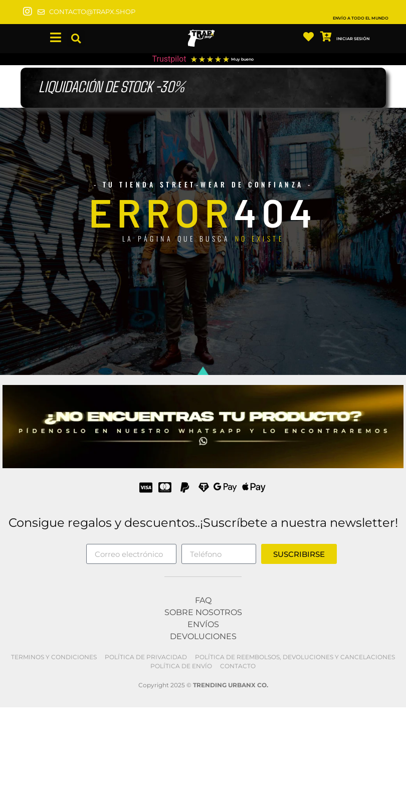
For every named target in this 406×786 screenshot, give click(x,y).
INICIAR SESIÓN (352, 38)
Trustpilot (169, 59)
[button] (76, 39)
